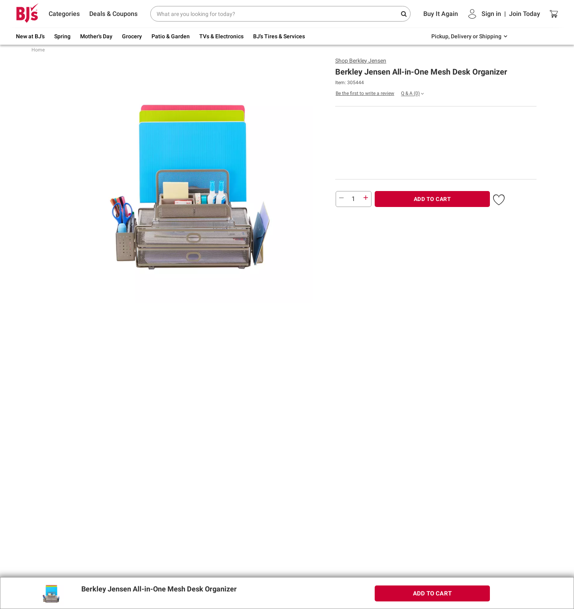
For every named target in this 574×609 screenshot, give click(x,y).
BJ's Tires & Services (279, 36)
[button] (499, 198)
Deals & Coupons (113, 14)
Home (38, 50)
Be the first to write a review (365, 93)
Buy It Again (440, 14)
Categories (64, 14)
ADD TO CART (432, 199)
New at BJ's (30, 36)
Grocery (132, 36)
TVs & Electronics (221, 36)
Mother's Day (96, 36)
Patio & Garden (170, 36)
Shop (360, 61)
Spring (62, 36)
